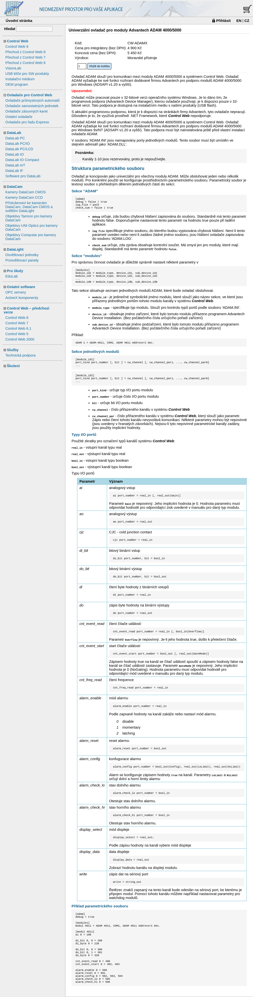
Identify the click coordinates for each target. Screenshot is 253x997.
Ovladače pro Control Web (29, 95)
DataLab (14, 133)
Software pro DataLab (23, 176)
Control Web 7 (16, 323)
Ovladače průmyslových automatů (32, 100)
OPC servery (15, 292)
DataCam (15, 187)
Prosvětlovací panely (22, 260)
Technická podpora (20, 355)
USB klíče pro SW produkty (27, 74)
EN (238, 20)
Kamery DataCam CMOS (25, 192)
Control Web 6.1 (18, 328)
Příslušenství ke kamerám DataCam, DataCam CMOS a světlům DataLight (29, 207)
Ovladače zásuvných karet (26, 111)
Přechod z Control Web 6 (25, 63)
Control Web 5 (16, 334)
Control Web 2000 (19, 339)
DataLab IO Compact (22, 160)
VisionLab (13, 68)
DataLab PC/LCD (19, 149)
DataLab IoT (15, 165)
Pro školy (15, 271)
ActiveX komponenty (21, 298)
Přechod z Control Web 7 (25, 57)
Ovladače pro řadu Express (27, 122)
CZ (246, 20)
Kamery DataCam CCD (24, 197)
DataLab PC (15, 138)
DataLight (15, 249)
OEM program (16, 84)
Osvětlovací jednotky (22, 255)
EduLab (11, 276)
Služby (12, 350)
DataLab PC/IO (17, 144)
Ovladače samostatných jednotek (32, 106)
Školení (13, 366)
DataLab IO (14, 154)
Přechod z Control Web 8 (25, 52)
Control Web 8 (16, 318)
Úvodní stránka (19, 20)
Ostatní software (21, 287)
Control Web (17, 41)
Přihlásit (223, 20)
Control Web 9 (16, 47)
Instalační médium (20, 79)
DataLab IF (14, 171)
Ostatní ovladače (18, 117)
